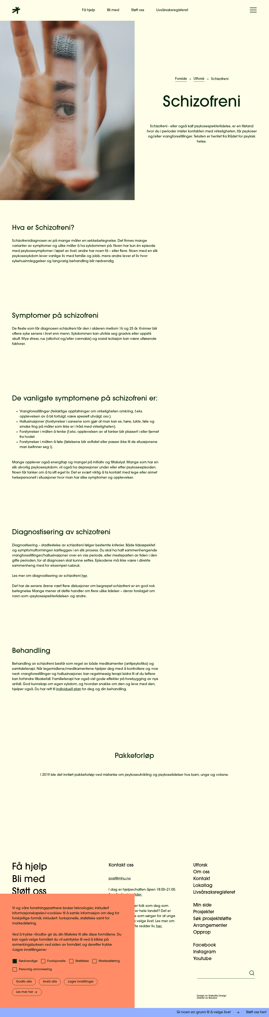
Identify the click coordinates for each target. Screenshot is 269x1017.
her (84, 576)
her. (159, 926)
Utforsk (199, 79)
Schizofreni (219, 79)
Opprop (204, 932)
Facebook (207, 945)
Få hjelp (88, 10)
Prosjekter (206, 912)
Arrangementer (212, 925)
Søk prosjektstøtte (214, 919)
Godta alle (24, 981)
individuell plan (68, 689)
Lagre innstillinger (80, 981)
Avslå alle (50, 981)
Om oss (203, 872)
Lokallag (205, 885)
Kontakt (204, 879)
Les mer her (27, 992)
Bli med (113, 10)
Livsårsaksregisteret (172, 10)
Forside (181, 79)
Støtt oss (137, 10)
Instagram (206, 952)
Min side (204, 905)
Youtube (204, 959)
